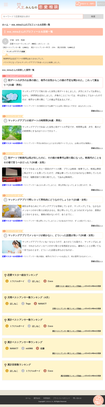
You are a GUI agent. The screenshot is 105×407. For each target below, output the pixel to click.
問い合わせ (77, 398)
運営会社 (37, 398)
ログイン (101, 4)
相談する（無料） (86, 4)
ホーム (28, 398)
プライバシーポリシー (61, 398)
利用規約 (46, 398)
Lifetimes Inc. (50, 401)
